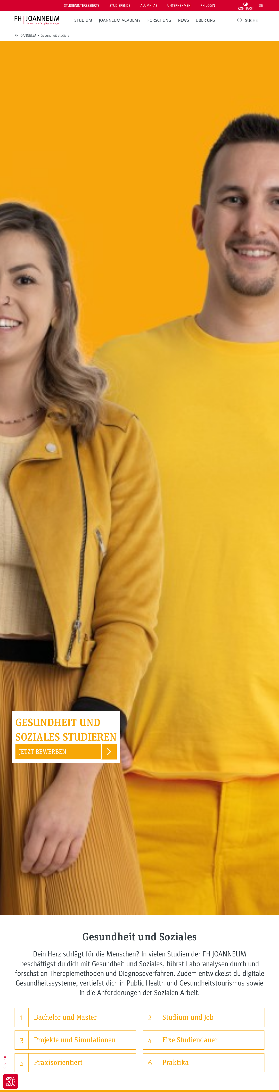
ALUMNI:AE (148, 5)
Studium (83, 20)
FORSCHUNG (159, 20)
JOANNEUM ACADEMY (120, 20)
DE (261, 5)
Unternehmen (179, 5)
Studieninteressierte (81, 5)
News (183, 20)
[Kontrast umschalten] (245, 5)
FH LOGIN (208, 5)
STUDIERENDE (119, 5)
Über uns (205, 20)
